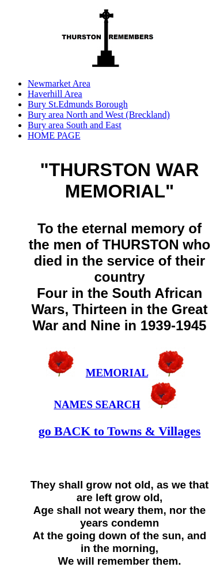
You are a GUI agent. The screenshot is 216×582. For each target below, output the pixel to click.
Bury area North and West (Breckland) (99, 115)
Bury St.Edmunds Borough (78, 104)
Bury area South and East (75, 125)
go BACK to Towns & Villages (120, 431)
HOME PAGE (54, 135)
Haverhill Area (55, 94)
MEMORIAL (117, 373)
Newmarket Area (59, 83)
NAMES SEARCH (97, 404)
